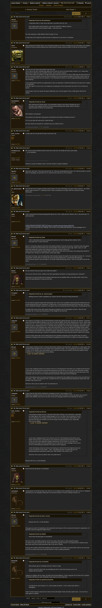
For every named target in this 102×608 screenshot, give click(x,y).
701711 (89, 318)
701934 (89, 466)
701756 (89, 344)
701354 (89, 148)
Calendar (48, 5)
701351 (89, 130)
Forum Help (77, 604)
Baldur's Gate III (35, 3)
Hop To (28, 598)
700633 (89, 42)
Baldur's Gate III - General (50, 3)
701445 (89, 211)
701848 (89, 408)
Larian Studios (15, 3)
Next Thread (71, 9)
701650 (89, 290)
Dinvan (69, 408)
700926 (89, 98)
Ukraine (18, 159)
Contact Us (68, 604)
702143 (89, 558)
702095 (89, 512)
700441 (89, 16)
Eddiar (70, 512)
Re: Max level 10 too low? (22, 17)
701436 (89, 186)
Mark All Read (24, 604)
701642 (89, 268)
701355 (89, 168)
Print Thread (14, 13)
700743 (89, 67)
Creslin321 (69, 42)
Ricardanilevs (68, 16)
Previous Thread (31, 9)
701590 (89, 233)
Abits (70, 233)
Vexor (70, 98)
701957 (89, 488)
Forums (25, 3)
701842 (89, 390)
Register (80, 3)
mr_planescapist (67, 290)
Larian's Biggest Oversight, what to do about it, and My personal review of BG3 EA (49, 225)
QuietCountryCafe (67, 558)
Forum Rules (15, 604)
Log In (88, 3)
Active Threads (58, 5)
